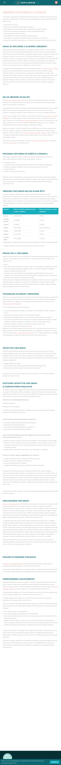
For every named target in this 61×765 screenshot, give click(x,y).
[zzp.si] (30, 758)
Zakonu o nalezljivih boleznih (14, 133)
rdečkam (5, 151)
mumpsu (48, 148)
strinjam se (55, 762)
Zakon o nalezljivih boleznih (29, 153)
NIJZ (30, 359)
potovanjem (13, 175)
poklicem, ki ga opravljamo (40, 173)
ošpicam (54, 148)
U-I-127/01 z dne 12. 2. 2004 (49, 68)
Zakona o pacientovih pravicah (12, 336)
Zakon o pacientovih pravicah (23, 365)
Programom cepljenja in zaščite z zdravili (33, 165)
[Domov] (30, 3)
